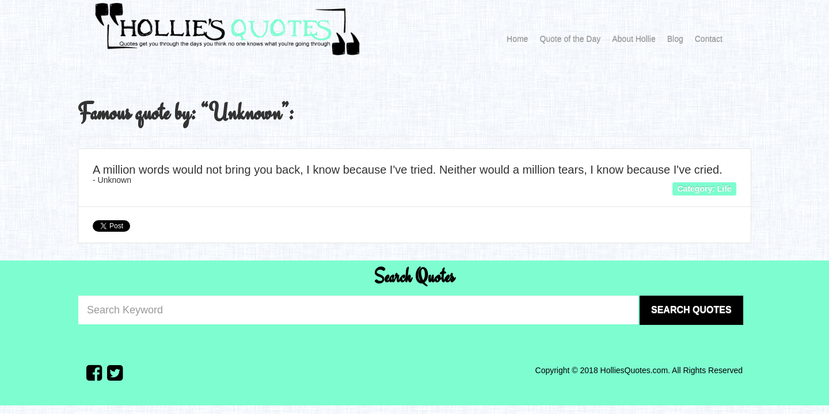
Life (724, 188)
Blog (675, 39)
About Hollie (634, 39)
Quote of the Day (569, 39)
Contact (708, 39)
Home (517, 39)
